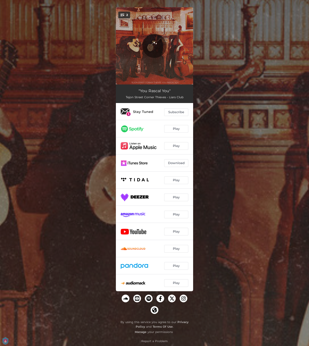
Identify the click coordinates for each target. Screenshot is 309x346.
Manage (141, 332)
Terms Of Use (163, 326)
